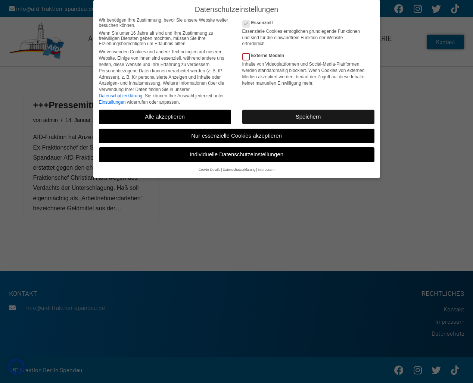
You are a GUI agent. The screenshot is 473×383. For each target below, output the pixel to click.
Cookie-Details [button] (210, 168)
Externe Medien (265, 54)
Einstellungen (112, 100)
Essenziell (260, 21)
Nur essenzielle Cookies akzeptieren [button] (236, 134)
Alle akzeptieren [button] (165, 115)
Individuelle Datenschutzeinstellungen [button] (236, 153)
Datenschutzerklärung (121, 94)
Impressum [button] (266, 168)
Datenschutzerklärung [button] (239, 168)
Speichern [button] (308, 115)
